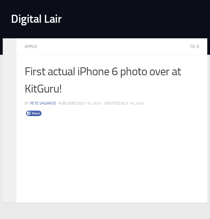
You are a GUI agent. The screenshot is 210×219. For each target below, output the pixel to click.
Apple (31, 46)
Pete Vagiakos (43, 103)
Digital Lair (36, 19)
